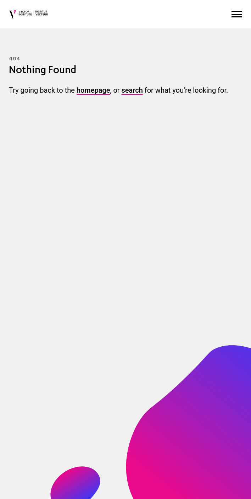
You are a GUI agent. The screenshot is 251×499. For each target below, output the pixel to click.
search (132, 90)
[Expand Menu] (237, 14)
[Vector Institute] (28, 14)
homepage (93, 90)
